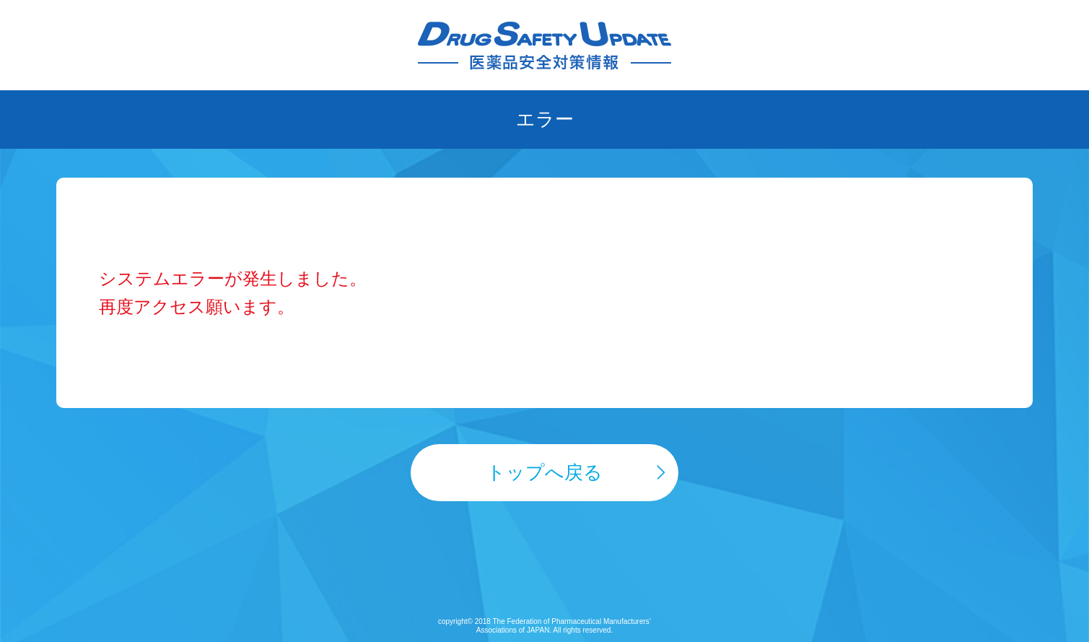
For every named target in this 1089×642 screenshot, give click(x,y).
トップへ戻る (544, 472)
